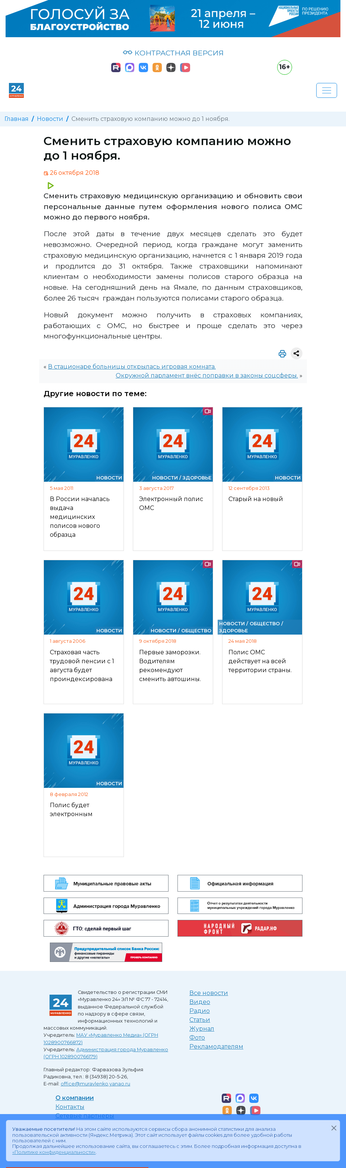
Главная (16, 118)
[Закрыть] (334, 1127)
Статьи (199, 1019)
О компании (74, 1097)
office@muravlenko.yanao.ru (95, 1084)
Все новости (208, 993)
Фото (197, 1037)
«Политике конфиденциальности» (54, 1152)
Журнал (201, 1028)
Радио (199, 1010)
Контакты (69, 1106)
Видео (199, 1001)
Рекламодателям (216, 1046)
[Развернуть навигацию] (326, 90)
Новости (50, 118)
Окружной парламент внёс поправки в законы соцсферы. (207, 375)
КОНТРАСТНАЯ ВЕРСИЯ (173, 52)
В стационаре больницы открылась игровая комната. (132, 366)
